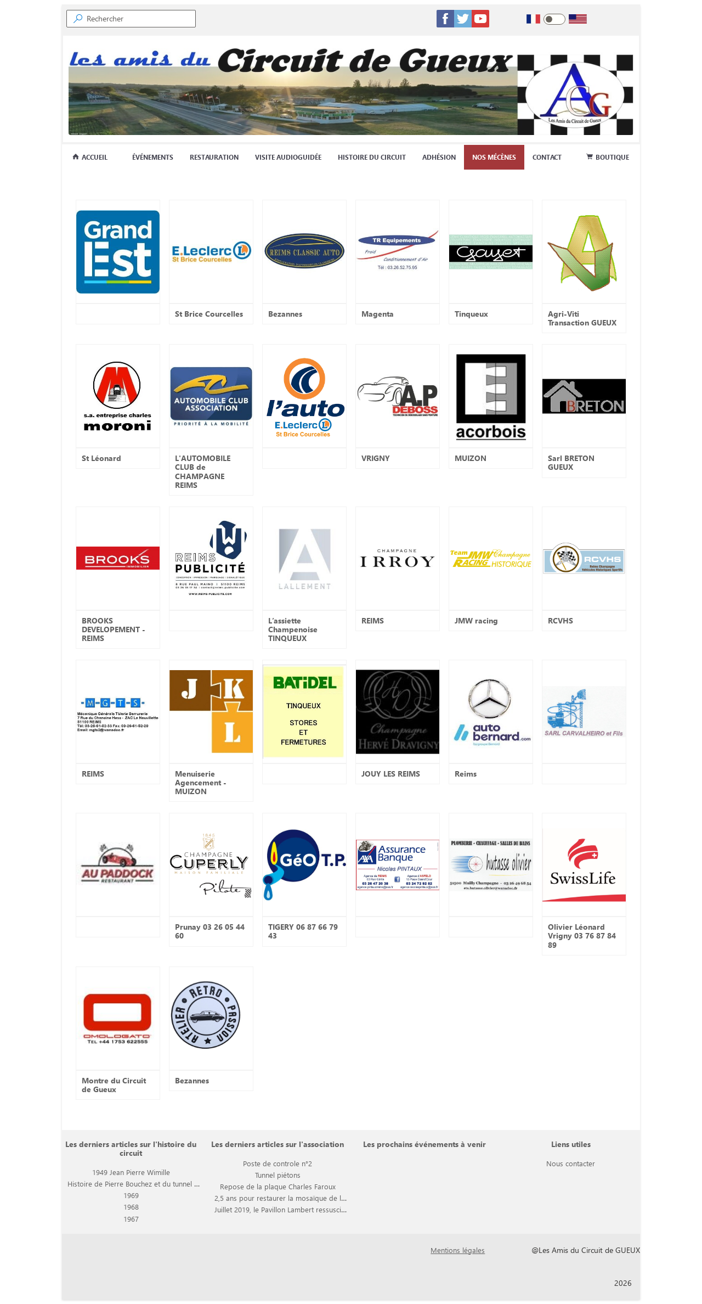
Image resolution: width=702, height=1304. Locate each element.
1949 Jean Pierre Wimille (131, 1172)
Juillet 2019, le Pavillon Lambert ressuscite (280, 1209)
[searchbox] (141, 18)
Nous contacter (570, 1163)
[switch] (554, 19)
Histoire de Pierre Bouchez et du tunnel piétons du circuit (158, 1183)
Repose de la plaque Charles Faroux (278, 1186)
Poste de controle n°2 (277, 1163)
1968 (131, 1206)
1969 (131, 1195)
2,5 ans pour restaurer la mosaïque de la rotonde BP (298, 1197)
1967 (131, 1218)
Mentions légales (458, 1250)
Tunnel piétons (278, 1174)
